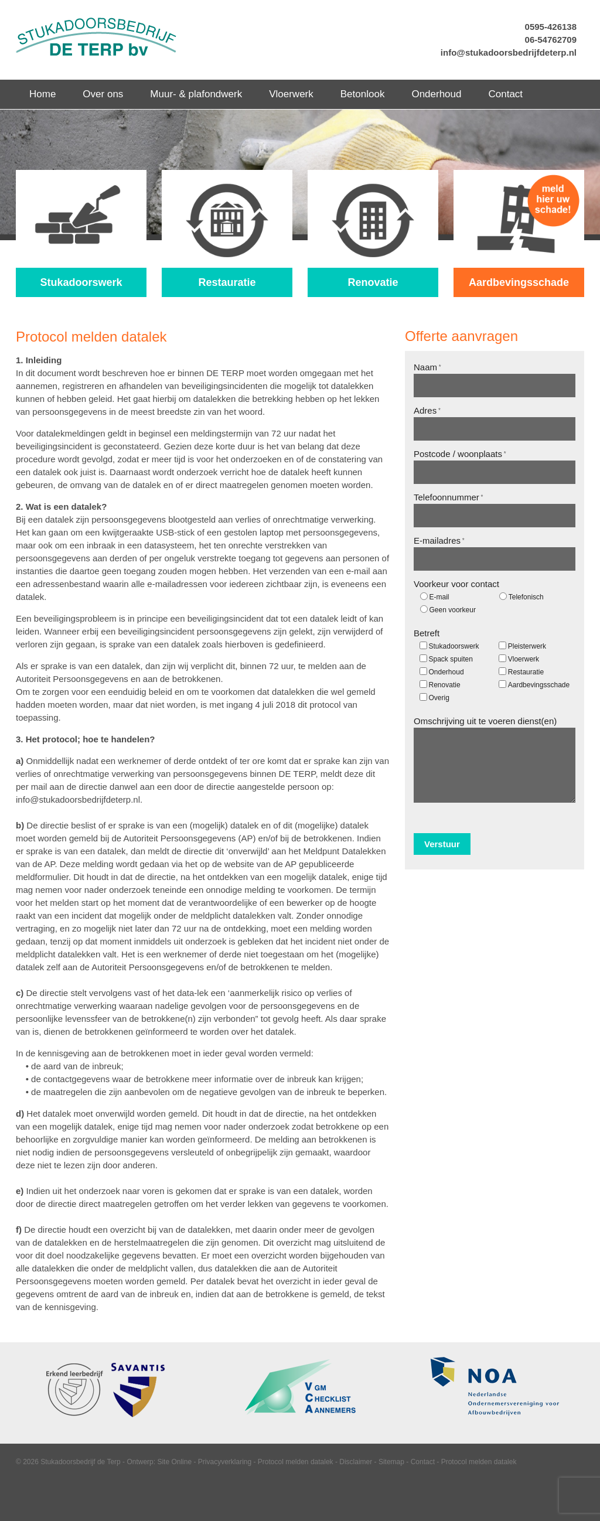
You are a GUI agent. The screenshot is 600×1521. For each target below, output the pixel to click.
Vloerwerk (523, 659)
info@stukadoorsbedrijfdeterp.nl (509, 52)
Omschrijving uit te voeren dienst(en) (485, 721)
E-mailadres (439, 540)
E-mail (439, 597)
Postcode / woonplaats (460, 454)
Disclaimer (355, 1462)
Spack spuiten (451, 659)
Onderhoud (446, 672)
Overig (439, 698)
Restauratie (526, 672)
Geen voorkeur (452, 610)
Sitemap (391, 1462)
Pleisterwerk (527, 646)
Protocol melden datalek (295, 1462)
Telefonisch (526, 597)
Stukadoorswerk (454, 646)
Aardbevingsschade (539, 685)
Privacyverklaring (224, 1462)
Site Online (174, 1462)
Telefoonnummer (448, 497)
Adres (427, 410)
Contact (423, 1462)
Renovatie (445, 685)
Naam (427, 367)
